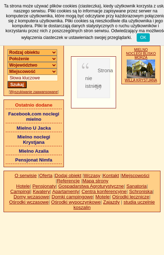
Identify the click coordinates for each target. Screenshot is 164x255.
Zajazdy (111, 202)
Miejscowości (135, 175)
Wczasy (92, 175)
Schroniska (141, 191)
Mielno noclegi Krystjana (33, 139)
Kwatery (41, 191)
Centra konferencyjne (104, 191)
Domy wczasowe (31, 196)
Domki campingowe (72, 196)
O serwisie (26, 175)
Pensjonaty (44, 186)
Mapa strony (95, 180)
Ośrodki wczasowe (29, 202)
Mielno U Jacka (34, 128)
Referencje (68, 180)
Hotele (23, 186)
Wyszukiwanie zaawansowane (34, 92)
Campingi (20, 191)
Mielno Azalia (34, 151)
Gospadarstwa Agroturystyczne (91, 186)
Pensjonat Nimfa (33, 160)
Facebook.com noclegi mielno (33, 116)
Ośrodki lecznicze (130, 196)
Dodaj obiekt (68, 175)
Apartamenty (65, 191)
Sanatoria (136, 186)
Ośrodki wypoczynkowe (75, 202)
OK (143, 37)
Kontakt (111, 175)
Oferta (46, 175)
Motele (102, 196)
